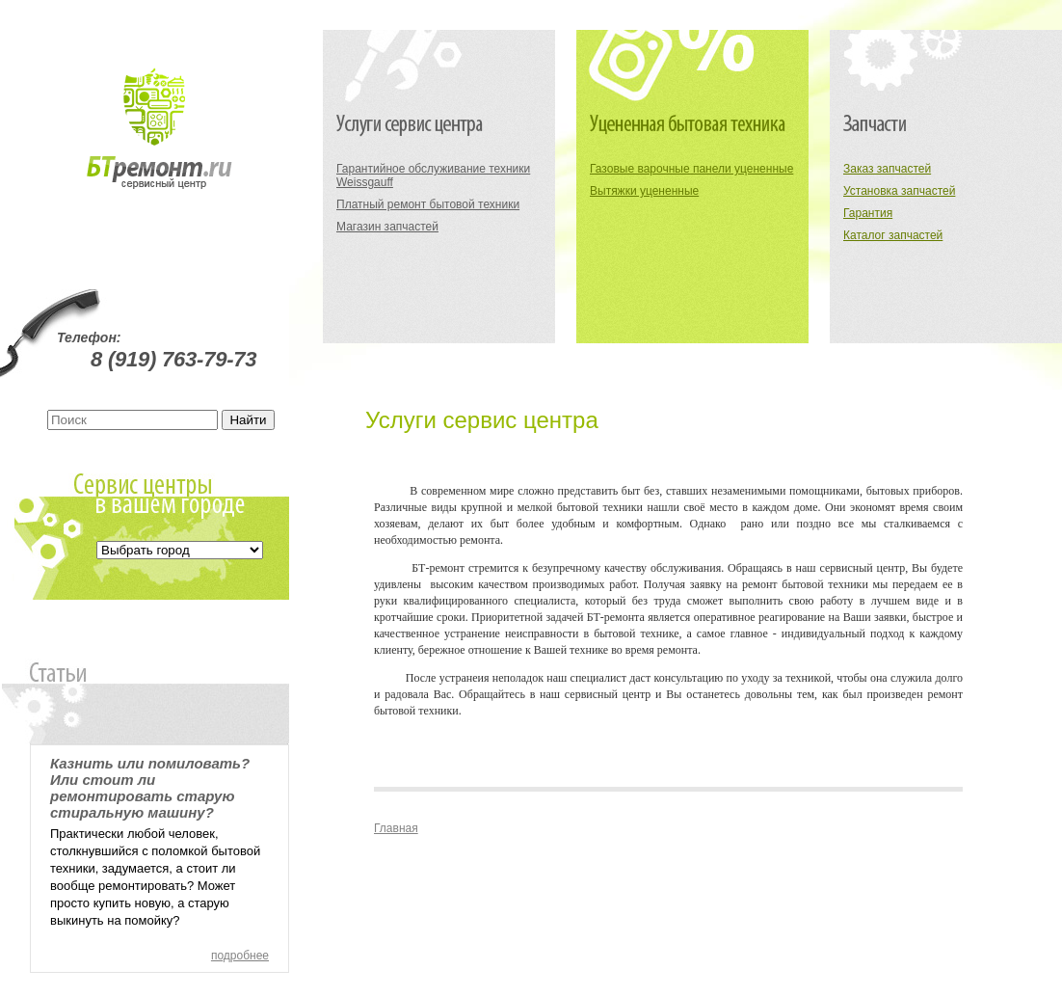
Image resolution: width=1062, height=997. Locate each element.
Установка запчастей (899, 191)
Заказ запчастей (887, 168)
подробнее (240, 955)
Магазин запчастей (387, 226)
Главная (396, 828)
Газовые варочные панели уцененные (691, 168)
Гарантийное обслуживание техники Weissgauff (433, 175)
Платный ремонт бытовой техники (427, 204)
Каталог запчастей (893, 235)
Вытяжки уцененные (644, 191)
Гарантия (867, 213)
